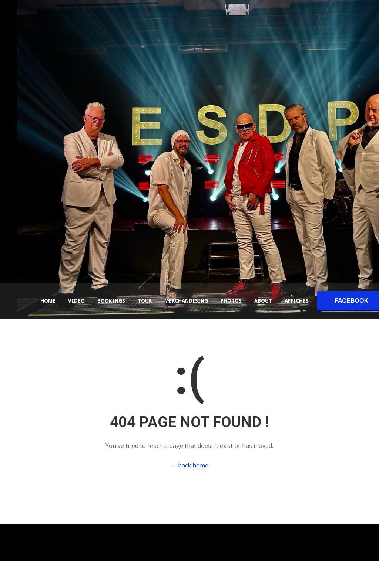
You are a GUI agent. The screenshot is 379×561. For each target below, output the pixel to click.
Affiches (297, 301)
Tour (145, 301)
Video (76, 301)
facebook (352, 300)
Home (48, 301)
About (263, 301)
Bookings (111, 301)
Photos (231, 301)
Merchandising (186, 301)
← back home (189, 465)
